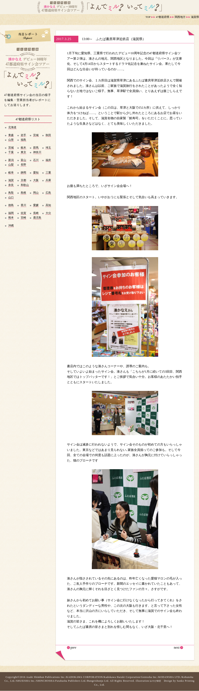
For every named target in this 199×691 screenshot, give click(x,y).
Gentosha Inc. (149, 677)
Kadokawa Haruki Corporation (122, 677)
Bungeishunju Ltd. (98, 680)
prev (73, 647)
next (177, 647)
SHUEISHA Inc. (25, 680)
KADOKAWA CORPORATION (84, 677)
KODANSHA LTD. (169, 677)
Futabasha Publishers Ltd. (70, 680)
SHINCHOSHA (45, 680)
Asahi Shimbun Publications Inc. (45, 677)
